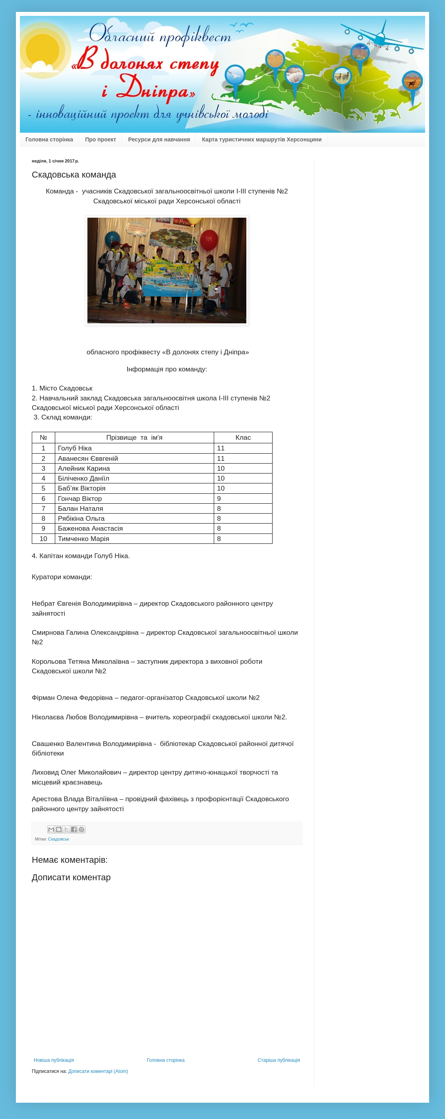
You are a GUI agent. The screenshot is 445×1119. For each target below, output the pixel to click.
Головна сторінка (49, 139)
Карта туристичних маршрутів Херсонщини (261, 139)
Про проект (100, 139)
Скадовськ (58, 839)
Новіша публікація (54, 1060)
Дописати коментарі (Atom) (98, 1071)
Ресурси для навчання (159, 139)
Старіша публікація (278, 1060)
